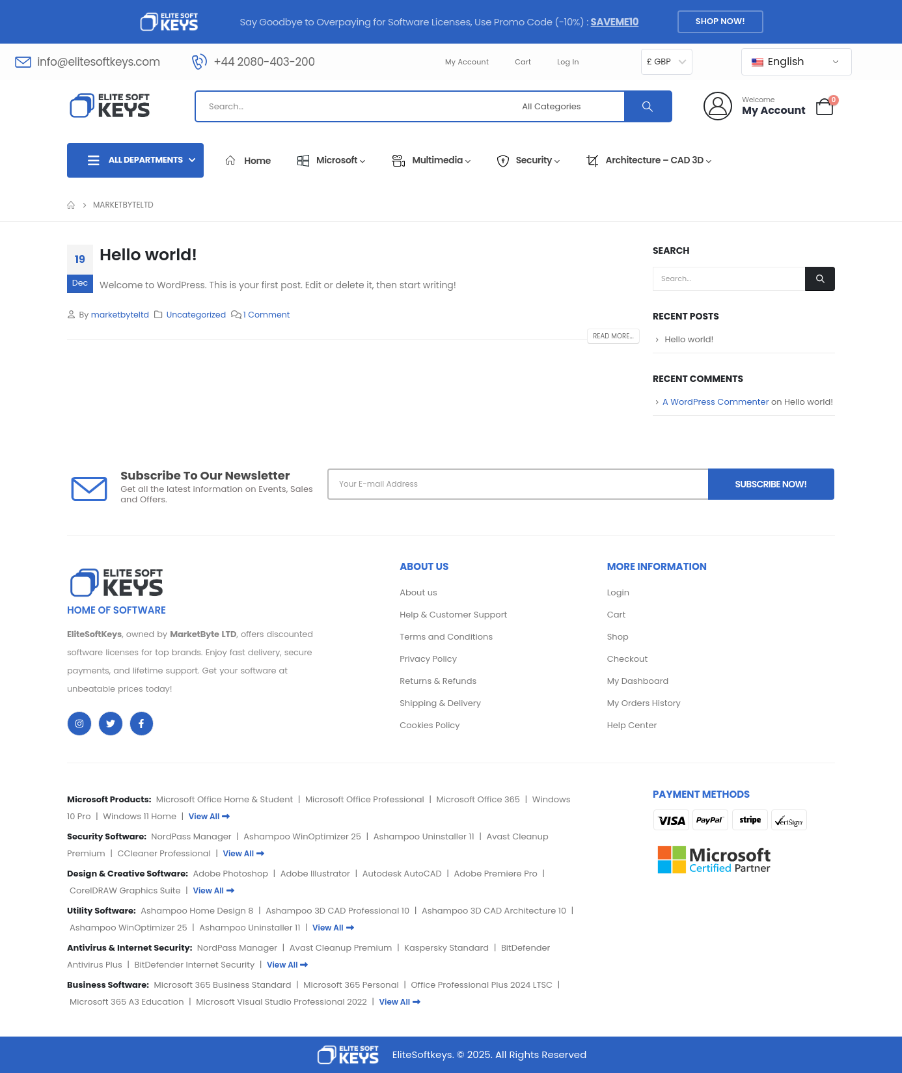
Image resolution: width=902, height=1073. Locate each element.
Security (528, 160)
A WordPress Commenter (716, 402)
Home (248, 160)
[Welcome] (755, 106)
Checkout (627, 659)
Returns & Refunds (438, 681)
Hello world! (148, 254)
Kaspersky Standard (446, 948)
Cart (523, 62)
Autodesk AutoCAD (402, 873)
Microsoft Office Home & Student (224, 799)
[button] (720, 21)
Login (618, 592)
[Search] (647, 106)
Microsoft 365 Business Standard (223, 985)
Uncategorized (196, 314)
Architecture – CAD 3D (648, 160)
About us (418, 592)
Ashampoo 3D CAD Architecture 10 (494, 910)
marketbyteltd (120, 314)
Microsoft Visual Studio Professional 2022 (281, 1002)
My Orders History (644, 703)
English (778, 61)
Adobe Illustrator (315, 873)
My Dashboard (638, 681)
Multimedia (431, 160)
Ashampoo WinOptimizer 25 (302, 836)
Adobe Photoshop (230, 873)
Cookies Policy (429, 725)
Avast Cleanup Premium (341, 948)
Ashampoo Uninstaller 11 (424, 836)
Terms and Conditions (446, 637)
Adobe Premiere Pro (495, 873)
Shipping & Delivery (440, 703)
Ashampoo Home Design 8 (197, 910)
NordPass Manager (191, 836)
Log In (568, 62)
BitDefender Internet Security (195, 964)
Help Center (632, 725)
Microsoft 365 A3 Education (127, 1002)
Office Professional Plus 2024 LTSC (482, 985)
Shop (618, 637)
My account (467, 62)
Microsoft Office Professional (364, 799)
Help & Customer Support (453, 614)
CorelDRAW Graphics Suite (125, 890)
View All (209, 816)
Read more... (613, 336)
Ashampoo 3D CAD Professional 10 (337, 910)
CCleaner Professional (163, 853)
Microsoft (331, 160)
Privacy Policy (428, 659)
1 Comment (266, 314)
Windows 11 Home (139, 816)
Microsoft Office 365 (479, 799)
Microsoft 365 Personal (350, 985)
